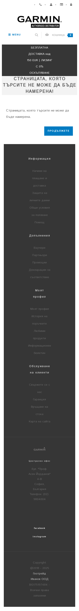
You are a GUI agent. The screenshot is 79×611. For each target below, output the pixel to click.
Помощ (39, 222)
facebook (39, 528)
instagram (39, 536)
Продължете (59, 131)
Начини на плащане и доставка (39, 178)
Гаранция (39, 399)
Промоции (39, 262)
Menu (14, 35)
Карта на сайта (39, 421)
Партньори (39, 255)
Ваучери (39, 248)
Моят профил (39, 309)
